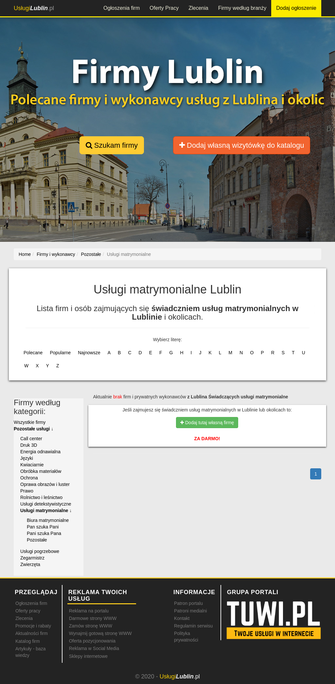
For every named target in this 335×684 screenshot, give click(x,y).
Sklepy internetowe (88, 656)
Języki (26, 458)
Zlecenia (198, 8)
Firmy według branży (242, 8)
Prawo (26, 490)
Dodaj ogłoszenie (296, 8)
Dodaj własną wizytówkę (241, 145)
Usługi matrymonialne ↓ (46, 510)
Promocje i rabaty (33, 625)
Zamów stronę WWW (90, 625)
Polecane (33, 352)
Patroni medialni (190, 610)
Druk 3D (28, 445)
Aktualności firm (31, 633)
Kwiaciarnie (32, 464)
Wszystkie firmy (29, 422)
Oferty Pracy (164, 8)
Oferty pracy (27, 610)
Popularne (60, 352)
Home (25, 254)
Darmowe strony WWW (92, 618)
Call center (31, 438)
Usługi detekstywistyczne (45, 504)
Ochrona (29, 477)
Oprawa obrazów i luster (45, 484)
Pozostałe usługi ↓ (33, 428)
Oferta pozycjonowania (92, 640)
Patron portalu (188, 603)
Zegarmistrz (32, 557)
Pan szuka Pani (43, 526)
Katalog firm (27, 641)
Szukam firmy (112, 145)
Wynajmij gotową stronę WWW (100, 633)
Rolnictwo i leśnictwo (41, 497)
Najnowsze (89, 352)
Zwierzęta (30, 564)
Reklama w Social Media (94, 648)
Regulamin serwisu (193, 625)
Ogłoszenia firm (121, 8)
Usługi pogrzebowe (39, 551)
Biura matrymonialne (48, 520)
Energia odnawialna (40, 451)
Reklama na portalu (89, 610)
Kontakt (181, 618)
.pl (34, 8)
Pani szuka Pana (44, 533)
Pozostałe (37, 539)
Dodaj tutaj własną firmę (207, 422)
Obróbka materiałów (40, 471)
